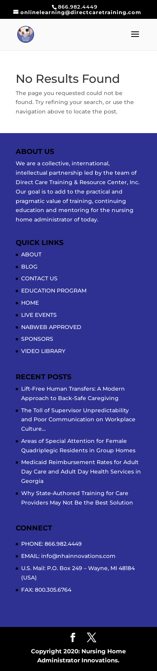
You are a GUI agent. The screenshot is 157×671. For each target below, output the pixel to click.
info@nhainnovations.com (78, 555)
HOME (30, 302)
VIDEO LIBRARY (43, 351)
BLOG (29, 266)
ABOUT (31, 254)
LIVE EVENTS (39, 314)
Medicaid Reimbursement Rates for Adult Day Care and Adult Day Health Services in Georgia (81, 472)
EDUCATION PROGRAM (54, 290)
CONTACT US (39, 278)
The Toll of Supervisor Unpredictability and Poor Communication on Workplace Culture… (78, 420)
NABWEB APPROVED (51, 327)
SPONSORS (37, 338)
